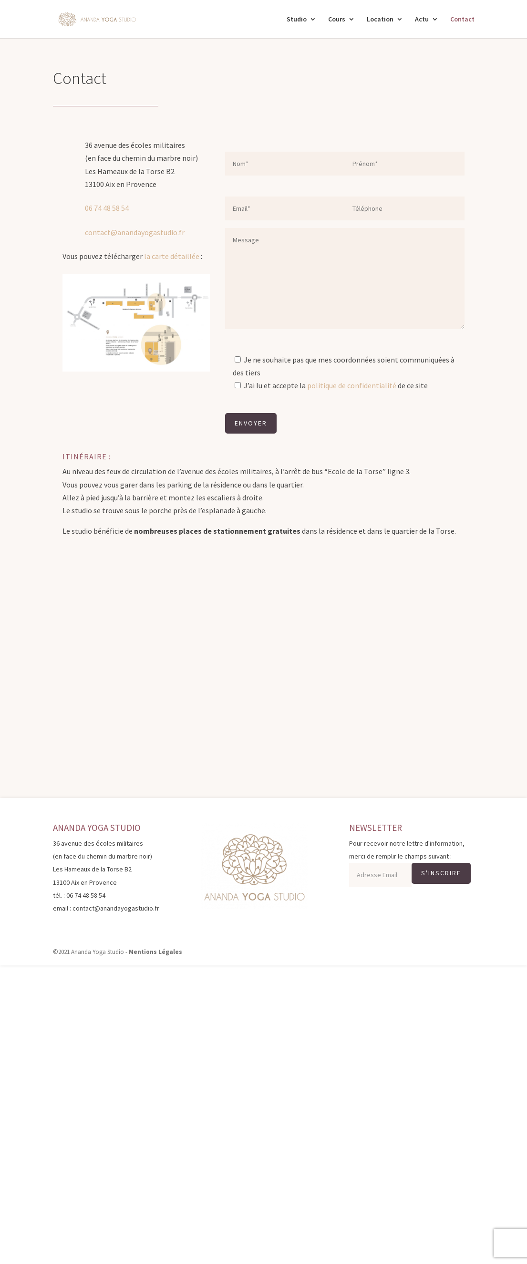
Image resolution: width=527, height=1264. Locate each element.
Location (380, 19)
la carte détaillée (171, 256)
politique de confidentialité (351, 385)
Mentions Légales (155, 952)
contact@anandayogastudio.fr (135, 232)
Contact (462, 19)
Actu (422, 19)
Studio (297, 19)
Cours (336, 19)
